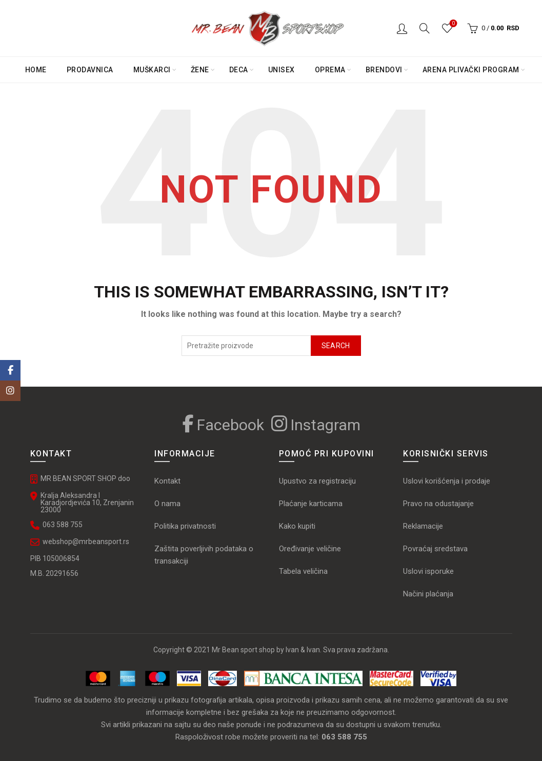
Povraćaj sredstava (435, 548)
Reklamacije (423, 526)
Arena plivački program (471, 70)
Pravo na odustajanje (438, 503)
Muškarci (152, 70)
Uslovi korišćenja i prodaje (446, 481)
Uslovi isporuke (428, 571)
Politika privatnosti (185, 526)
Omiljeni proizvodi (452, 24)
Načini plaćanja (428, 593)
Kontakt (167, 481)
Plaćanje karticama (311, 503)
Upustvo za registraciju (317, 481)
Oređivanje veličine (310, 548)
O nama (167, 503)
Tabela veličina (304, 571)
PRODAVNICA (90, 70)
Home (36, 70)
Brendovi (384, 70)
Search (336, 346)
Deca (238, 70)
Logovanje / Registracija (402, 28)
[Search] (424, 28)
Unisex (281, 70)
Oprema (330, 70)
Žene (200, 70)
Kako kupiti (297, 526)
